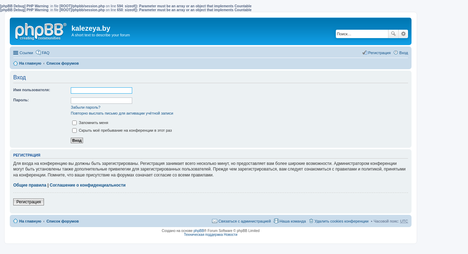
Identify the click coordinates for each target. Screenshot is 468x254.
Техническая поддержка (203, 235)
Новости (230, 235)
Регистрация (28, 201)
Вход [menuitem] (403, 53)
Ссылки (26, 53)
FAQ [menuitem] (46, 53)
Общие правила (29, 185)
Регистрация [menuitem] (379, 53)
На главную (30, 63)
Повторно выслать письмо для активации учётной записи (122, 113)
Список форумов (62, 63)
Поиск (393, 34)
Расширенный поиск (403, 34)
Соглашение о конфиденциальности (88, 185)
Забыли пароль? (85, 107)
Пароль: (21, 100)
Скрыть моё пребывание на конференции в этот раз (122, 130)
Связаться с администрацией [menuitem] (244, 221)
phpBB (199, 231)
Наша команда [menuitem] (293, 221)
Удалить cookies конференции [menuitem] (342, 221)
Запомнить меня (90, 123)
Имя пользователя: (31, 90)
